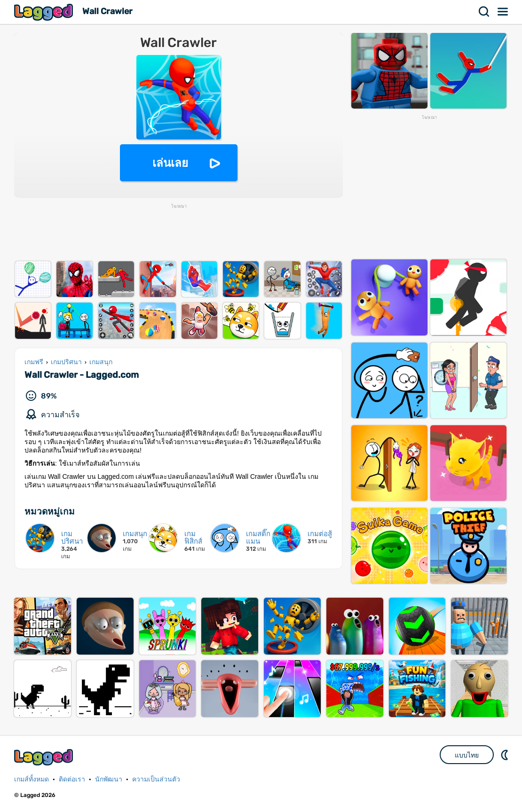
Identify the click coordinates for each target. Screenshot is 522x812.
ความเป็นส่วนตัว (156, 779)
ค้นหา (484, 11)
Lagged (44, 12)
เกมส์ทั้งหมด (31, 779)
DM (505, 754)
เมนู (503, 11)
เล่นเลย (170, 162)
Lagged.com (44, 757)
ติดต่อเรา (72, 779)
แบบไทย (467, 755)
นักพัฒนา (108, 779)
